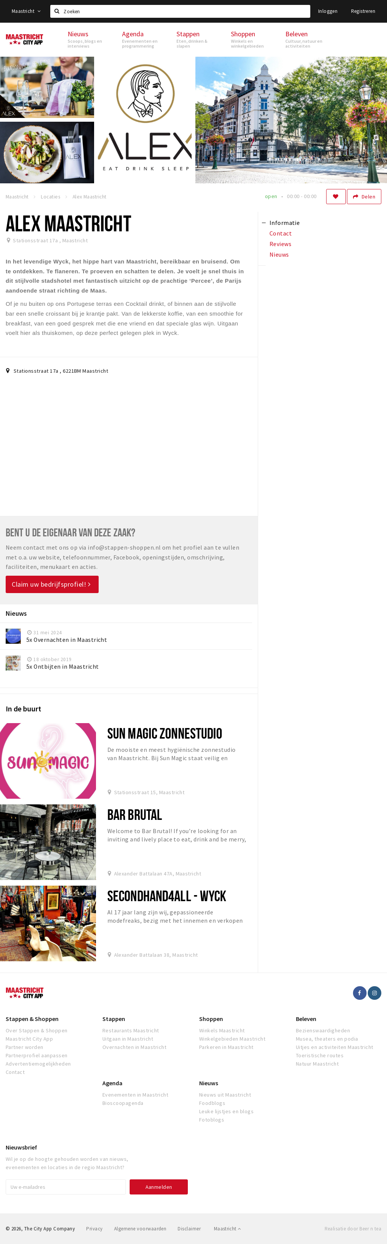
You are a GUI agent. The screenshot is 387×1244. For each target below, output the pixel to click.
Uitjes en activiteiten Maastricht (334, 1047)
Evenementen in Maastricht (135, 1094)
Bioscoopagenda (123, 1103)
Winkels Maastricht (222, 1030)
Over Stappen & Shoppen (37, 1030)
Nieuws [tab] (279, 254)
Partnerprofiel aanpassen (37, 1055)
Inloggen (327, 11)
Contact (15, 1072)
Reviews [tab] (280, 244)
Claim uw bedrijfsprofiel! (51, 584)
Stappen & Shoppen (32, 1018)
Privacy (94, 1228)
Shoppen (211, 1018)
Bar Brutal (134, 814)
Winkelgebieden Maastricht (232, 1038)
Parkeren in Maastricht (226, 1047)
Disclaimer (189, 1228)
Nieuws (208, 1083)
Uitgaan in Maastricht (127, 1038)
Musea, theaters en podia (327, 1038)
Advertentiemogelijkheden (38, 1063)
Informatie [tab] (284, 222)
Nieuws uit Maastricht (225, 1094)
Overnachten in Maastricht (134, 1047)
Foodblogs (212, 1103)
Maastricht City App (29, 1038)
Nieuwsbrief (21, 1147)
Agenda (112, 1083)
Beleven (306, 1018)
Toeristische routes (320, 1055)
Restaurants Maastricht (130, 1030)
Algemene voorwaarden (140, 1228)
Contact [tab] (280, 233)
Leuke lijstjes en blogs (226, 1111)
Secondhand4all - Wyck (167, 896)
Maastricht (26, 11)
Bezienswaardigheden (323, 1030)
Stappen (113, 1018)
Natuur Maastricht (317, 1063)
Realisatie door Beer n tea (353, 1228)
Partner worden (24, 1047)
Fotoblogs (211, 1119)
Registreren (363, 11)
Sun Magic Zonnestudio (165, 733)
